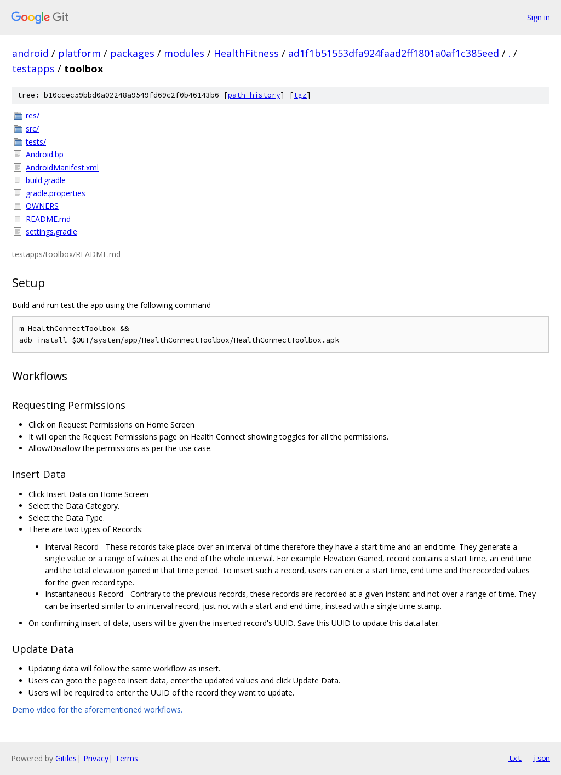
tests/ (36, 141)
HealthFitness (246, 53)
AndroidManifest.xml (62, 167)
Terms (126, 758)
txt (515, 758)
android (30, 53)
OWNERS (42, 206)
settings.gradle (51, 231)
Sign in (538, 17)
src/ (32, 128)
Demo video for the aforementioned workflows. (97, 709)
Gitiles (66, 758)
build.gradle (46, 180)
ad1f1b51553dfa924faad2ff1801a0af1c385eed (393, 53)
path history (254, 95)
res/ (32, 115)
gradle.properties (55, 193)
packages (132, 53)
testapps (33, 68)
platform (79, 53)
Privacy (95, 758)
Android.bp (45, 154)
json (541, 758)
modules (184, 53)
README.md (48, 219)
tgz (300, 95)
